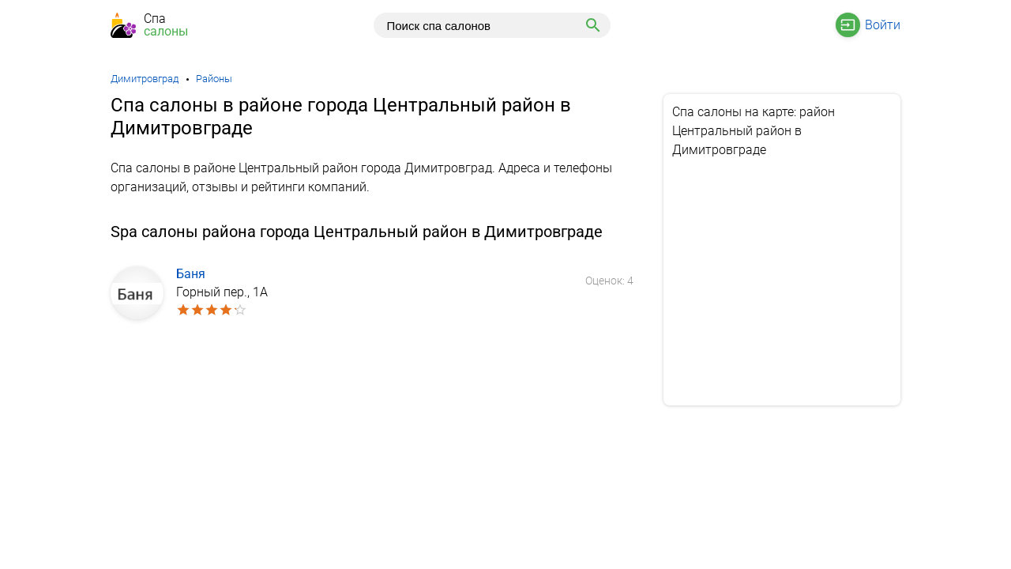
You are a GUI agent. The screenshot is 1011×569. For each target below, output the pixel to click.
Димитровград (145, 79)
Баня (190, 273)
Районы (214, 79)
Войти (882, 24)
